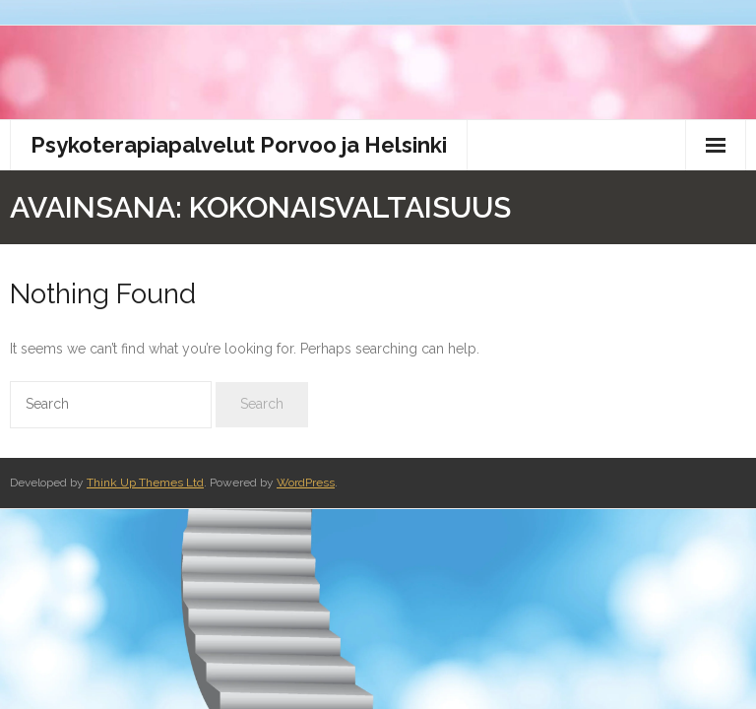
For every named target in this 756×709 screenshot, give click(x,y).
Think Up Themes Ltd (145, 482)
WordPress (306, 482)
